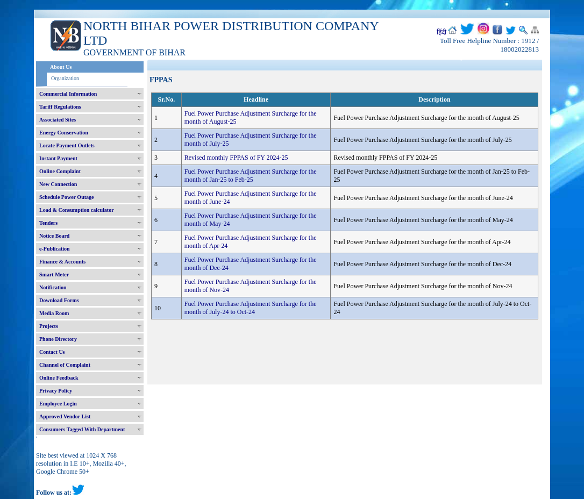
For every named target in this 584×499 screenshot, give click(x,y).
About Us (61, 67)
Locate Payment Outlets (67, 145)
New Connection (58, 184)
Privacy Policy (55, 391)
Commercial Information (68, 94)
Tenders (48, 223)
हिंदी (441, 32)
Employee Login (58, 404)
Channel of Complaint (64, 365)
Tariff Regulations (60, 107)
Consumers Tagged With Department (82, 429)
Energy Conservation (63, 133)
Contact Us (52, 352)
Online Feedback (59, 378)
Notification (53, 287)
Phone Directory (58, 339)
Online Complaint (60, 171)
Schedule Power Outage (66, 197)
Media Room (54, 313)
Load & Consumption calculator (76, 210)
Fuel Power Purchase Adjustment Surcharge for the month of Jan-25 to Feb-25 (250, 175)
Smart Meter (54, 274)
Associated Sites (57, 120)
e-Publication (54, 249)
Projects (48, 326)
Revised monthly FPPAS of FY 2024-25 (236, 157)
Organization (65, 78)
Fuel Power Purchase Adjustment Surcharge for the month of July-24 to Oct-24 (250, 308)
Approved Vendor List (64, 416)
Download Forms (59, 300)
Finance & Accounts (62, 262)
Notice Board (54, 236)
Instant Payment (58, 158)
